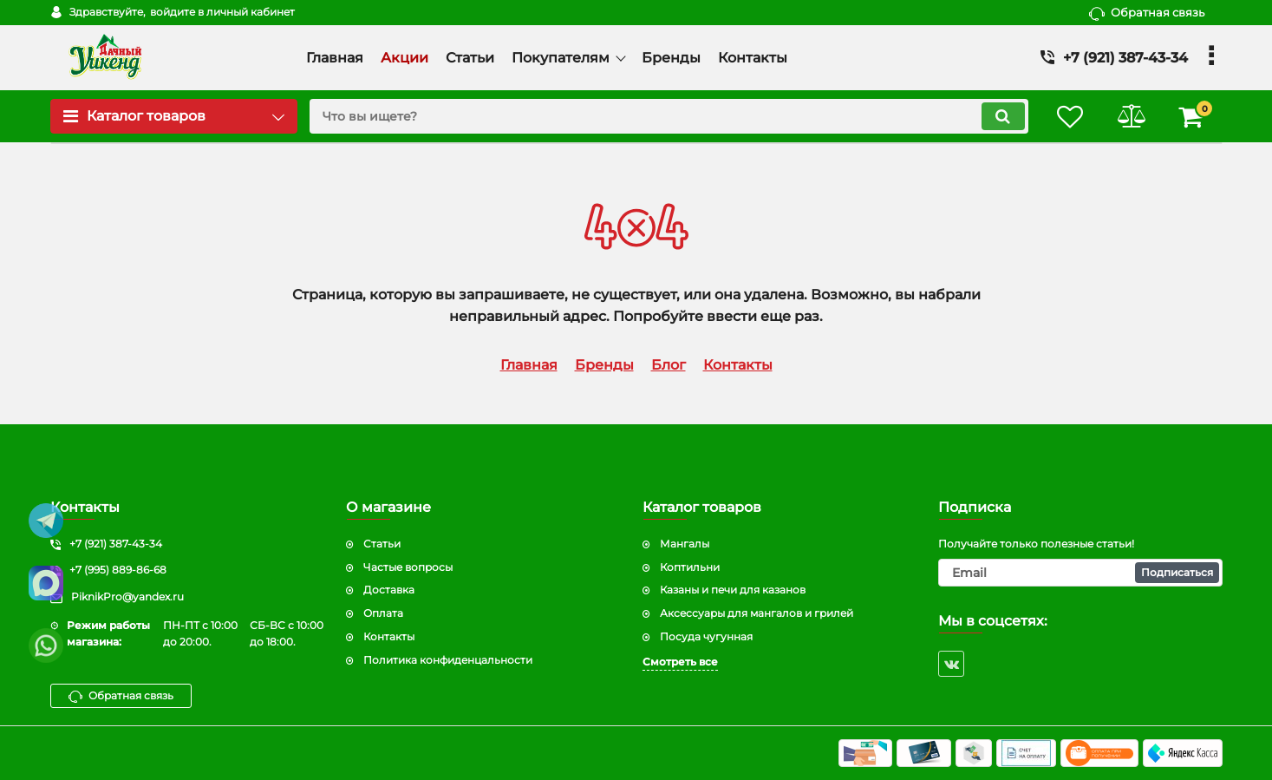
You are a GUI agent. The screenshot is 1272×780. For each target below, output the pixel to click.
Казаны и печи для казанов (733, 589)
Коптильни (690, 567)
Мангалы (684, 543)
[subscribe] (1080, 573)
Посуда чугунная (706, 636)
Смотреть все (680, 661)
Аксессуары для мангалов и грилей (756, 612)
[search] (669, 116)
